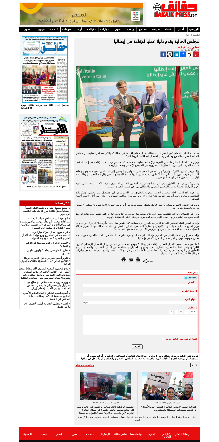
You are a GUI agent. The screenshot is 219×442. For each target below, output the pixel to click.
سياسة (156, 29)
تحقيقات (92, 29)
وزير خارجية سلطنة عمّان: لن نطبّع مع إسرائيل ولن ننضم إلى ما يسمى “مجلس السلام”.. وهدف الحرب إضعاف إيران (48, 285)
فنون (117, 29)
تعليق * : (192, 307)
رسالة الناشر (182, 434)
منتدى (44, 434)
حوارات (105, 29)
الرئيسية (194, 29)
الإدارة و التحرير (136, 419)
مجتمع (143, 29)
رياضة (130, 29)
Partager (148, 260)
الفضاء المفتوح (92, 416)
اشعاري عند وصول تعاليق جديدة (181, 338)
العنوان (151, 434)
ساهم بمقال (120, 434)
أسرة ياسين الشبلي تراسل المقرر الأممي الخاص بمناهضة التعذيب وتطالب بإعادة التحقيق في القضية (46, 296)
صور (27, 29)
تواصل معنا (136, 434)
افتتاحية (134, 416)
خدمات (54, 29)
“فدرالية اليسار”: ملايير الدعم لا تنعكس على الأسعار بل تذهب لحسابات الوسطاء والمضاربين (168, 408)
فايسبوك (27, 434)
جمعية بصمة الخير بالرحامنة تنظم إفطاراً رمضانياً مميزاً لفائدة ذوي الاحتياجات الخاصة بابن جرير (46, 210)
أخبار (181, 29)
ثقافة (180, 416)
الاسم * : (192, 282)
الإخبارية (105, 434)
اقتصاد (168, 29)
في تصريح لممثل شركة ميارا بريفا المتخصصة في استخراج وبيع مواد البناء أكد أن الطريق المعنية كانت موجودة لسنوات (45, 235)
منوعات (67, 29)
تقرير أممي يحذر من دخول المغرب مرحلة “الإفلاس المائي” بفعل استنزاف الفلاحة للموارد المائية (45, 261)
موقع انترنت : (190, 299)
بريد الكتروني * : (189, 290)
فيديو (41, 29)
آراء (79, 29)
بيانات (79, 416)
